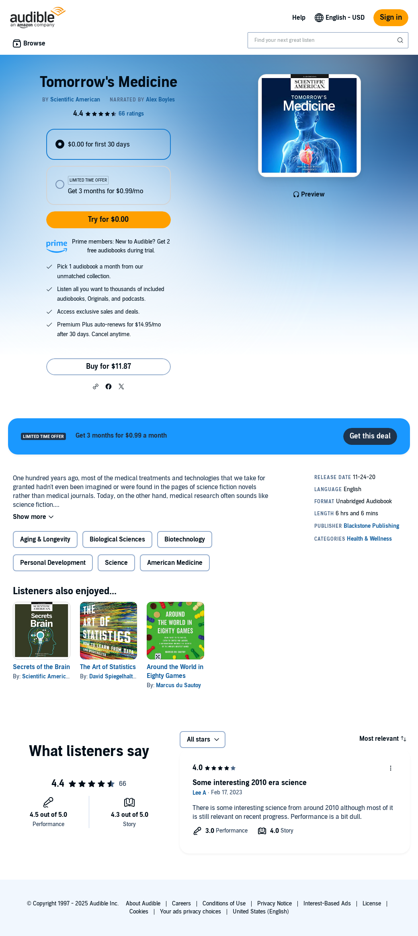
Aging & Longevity (45, 539)
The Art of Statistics (108, 667)
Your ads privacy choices (190, 911)
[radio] (108, 144)
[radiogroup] (108, 167)
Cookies (138, 911)
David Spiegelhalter (113, 676)
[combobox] (328, 40)
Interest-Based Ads (327, 903)
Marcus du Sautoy (178, 685)
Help (298, 18)
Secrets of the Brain (41, 667)
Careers (181, 903)
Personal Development (53, 563)
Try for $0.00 (108, 219)
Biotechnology (184, 539)
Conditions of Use (224, 903)
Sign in (391, 17)
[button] (95, 386)
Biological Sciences (117, 539)
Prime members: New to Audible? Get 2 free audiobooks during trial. (121, 246)
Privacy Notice (274, 903)
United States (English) (261, 911)
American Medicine (175, 563)
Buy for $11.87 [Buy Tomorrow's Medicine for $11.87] (108, 366)
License (372, 903)
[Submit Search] (401, 40)
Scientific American (47, 676)
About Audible (143, 903)
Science (116, 563)
